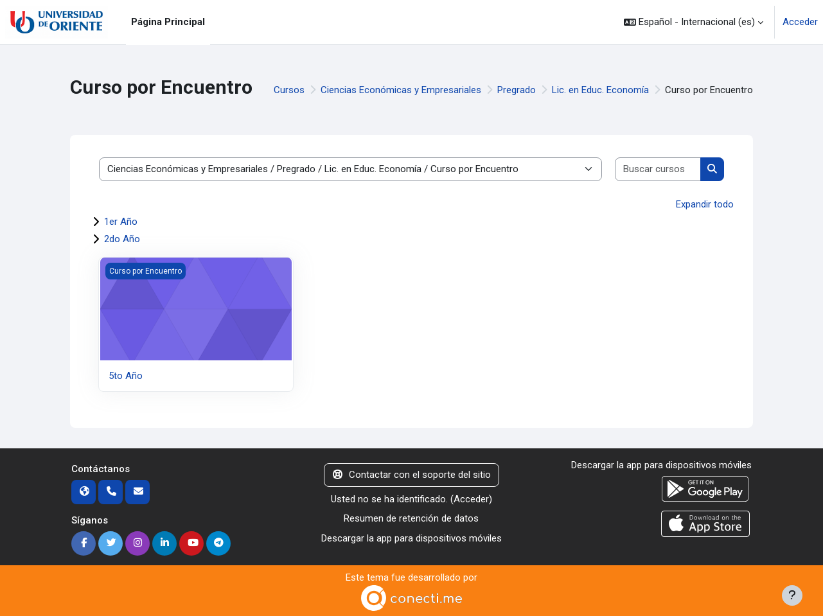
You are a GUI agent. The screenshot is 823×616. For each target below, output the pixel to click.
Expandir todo (705, 204)
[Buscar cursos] (658, 169)
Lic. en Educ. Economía (600, 90)
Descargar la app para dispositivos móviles (411, 538)
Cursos (289, 90)
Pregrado (516, 90)
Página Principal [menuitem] (168, 22)
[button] (693, 22)
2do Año (122, 239)
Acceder (800, 22)
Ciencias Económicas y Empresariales (401, 90)
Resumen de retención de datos (411, 518)
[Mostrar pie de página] (792, 595)
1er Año (120, 221)
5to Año (126, 376)
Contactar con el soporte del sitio (411, 474)
